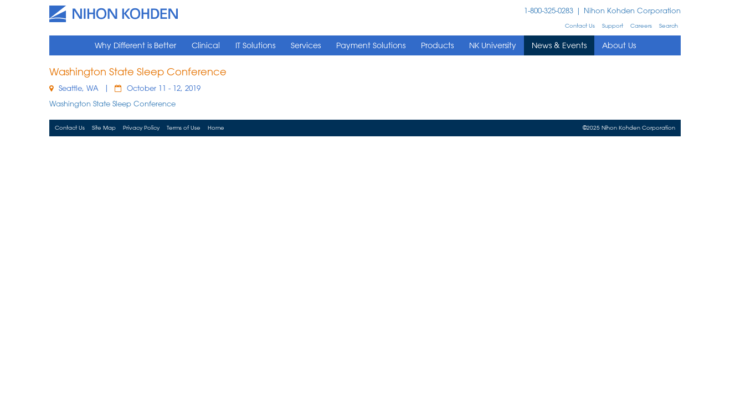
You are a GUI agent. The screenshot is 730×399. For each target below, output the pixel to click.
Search (668, 25)
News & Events (559, 45)
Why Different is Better (135, 45)
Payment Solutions (370, 45)
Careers (641, 25)
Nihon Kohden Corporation (632, 10)
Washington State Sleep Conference (112, 103)
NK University (492, 45)
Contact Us (580, 25)
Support (612, 25)
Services (306, 45)
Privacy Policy (141, 127)
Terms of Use (184, 127)
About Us (619, 45)
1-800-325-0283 (548, 10)
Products (437, 45)
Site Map (104, 127)
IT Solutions (255, 45)
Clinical (206, 45)
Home (216, 127)
